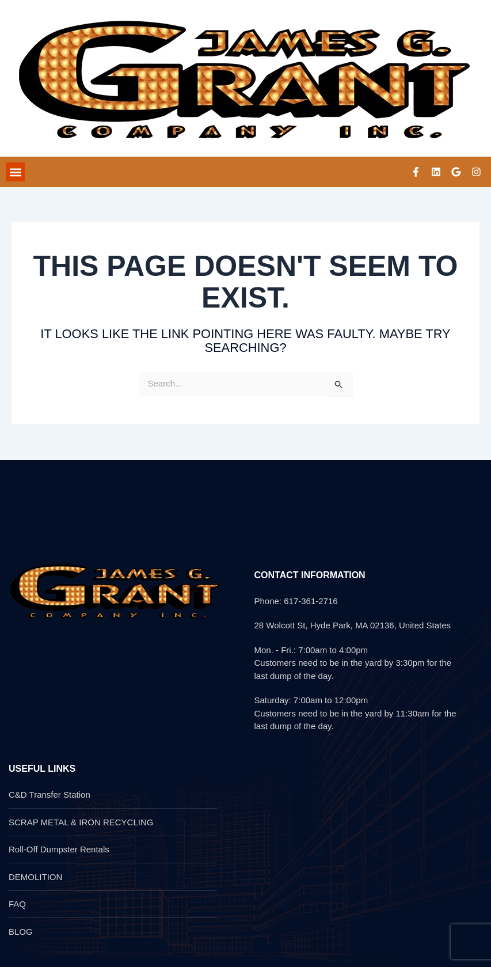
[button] (15, 173)
